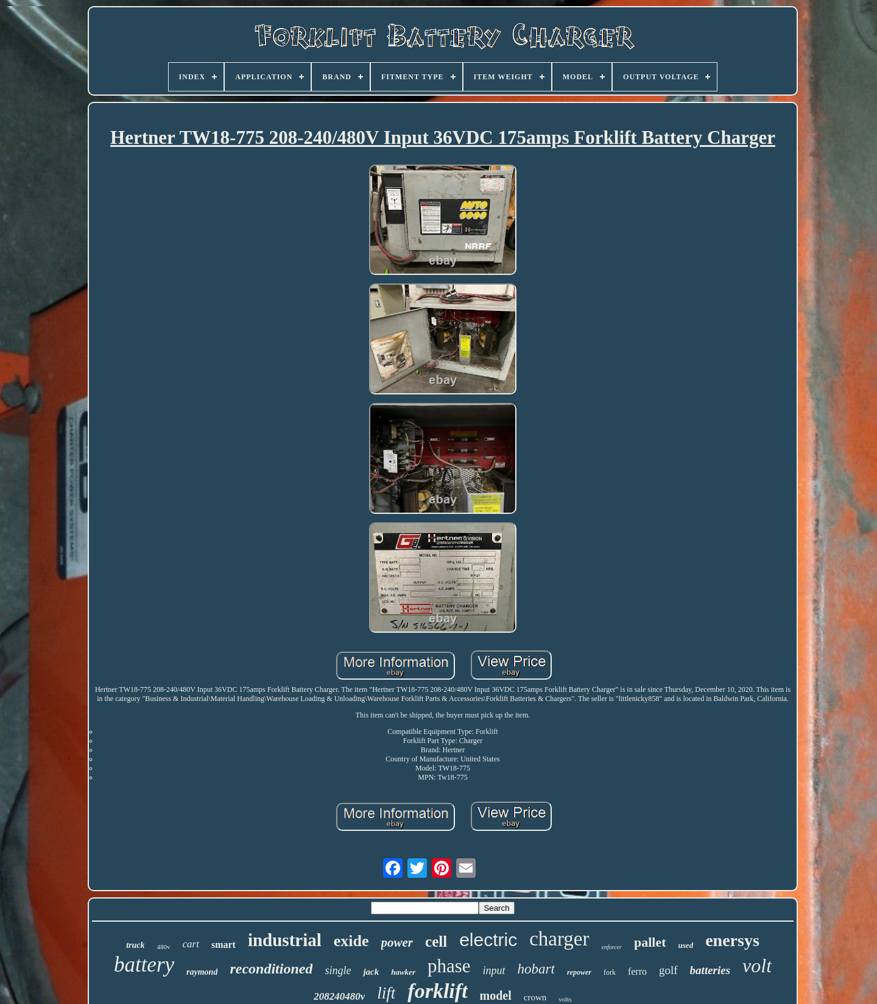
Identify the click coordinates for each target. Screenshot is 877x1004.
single (338, 970)
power (397, 942)
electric (488, 940)
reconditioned (271, 969)
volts (564, 999)
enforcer (612, 947)
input (494, 970)
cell (436, 941)
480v (164, 946)
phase (449, 966)
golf (668, 970)
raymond (201, 972)
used (686, 945)
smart (223, 944)
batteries (710, 970)
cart (191, 944)
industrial (285, 940)
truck (135, 945)
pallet (650, 942)
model (496, 995)
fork (610, 972)
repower (579, 972)
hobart (536, 969)
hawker (403, 972)
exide (351, 941)
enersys (732, 940)
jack (371, 972)
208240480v (339, 996)
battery (144, 965)
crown (535, 997)
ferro (637, 971)
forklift (437, 991)
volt (757, 966)
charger (559, 939)
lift (386, 993)
